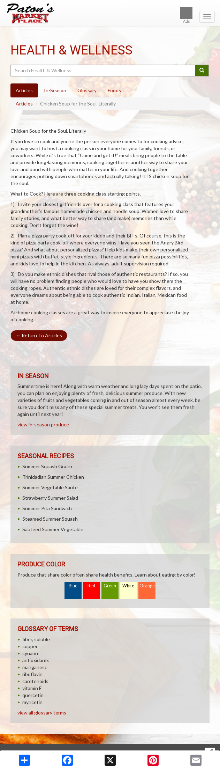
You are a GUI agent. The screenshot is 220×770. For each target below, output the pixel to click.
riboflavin (32, 674)
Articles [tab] (24, 90)
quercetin (33, 695)
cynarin (30, 653)
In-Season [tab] (55, 90)
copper (30, 646)
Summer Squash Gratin (47, 466)
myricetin (32, 702)
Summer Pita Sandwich (47, 508)
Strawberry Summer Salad (50, 498)
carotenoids (35, 681)
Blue (73, 585)
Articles (24, 104)
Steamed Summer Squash (50, 519)
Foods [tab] (114, 90)
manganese (34, 667)
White (128, 585)
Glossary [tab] (87, 90)
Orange (147, 585)
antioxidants (36, 660)
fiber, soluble (36, 639)
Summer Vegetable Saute (50, 487)
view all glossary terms (41, 713)
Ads (186, 15)
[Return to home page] (110, 13)
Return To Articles (39, 335)
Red (91, 585)
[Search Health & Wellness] (103, 70)
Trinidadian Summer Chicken (53, 477)
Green (110, 585)
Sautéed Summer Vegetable (52, 529)
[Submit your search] (202, 70)
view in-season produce (43, 424)
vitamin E (32, 688)
